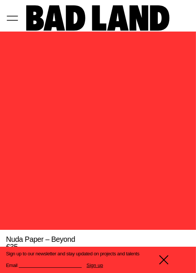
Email (12, 265)
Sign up (95, 265)
